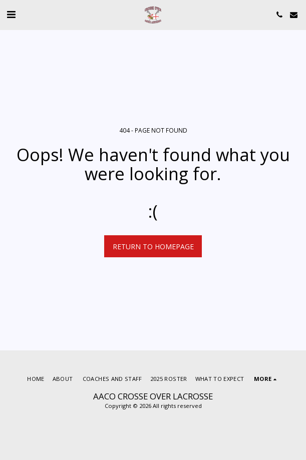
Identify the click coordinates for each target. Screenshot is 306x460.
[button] (11, 14)
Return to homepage (153, 246)
